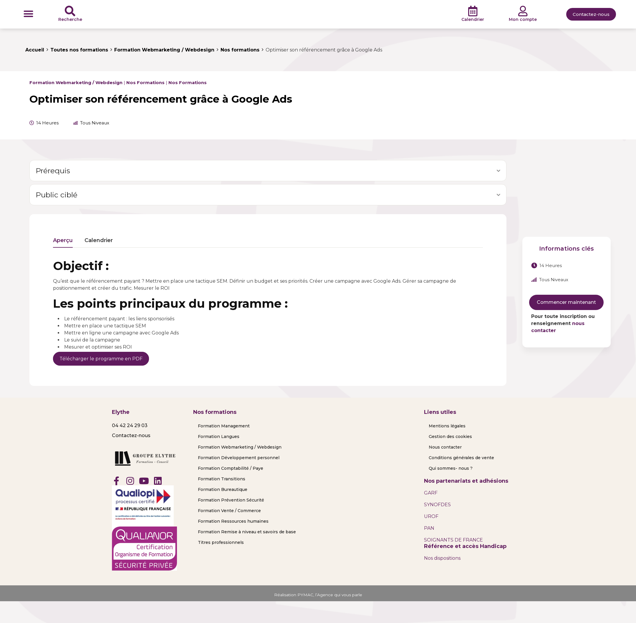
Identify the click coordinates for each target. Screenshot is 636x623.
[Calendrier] (473, 11)
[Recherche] (70, 11)
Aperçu (63, 241)
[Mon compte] (523, 11)
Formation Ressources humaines (233, 521)
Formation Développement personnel (238, 457)
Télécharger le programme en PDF (101, 359)
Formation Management (224, 426)
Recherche (70, 19)
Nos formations (145, 82)
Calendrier (472, 19)
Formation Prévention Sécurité (231, 500)
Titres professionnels (221, 542)
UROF (431, 516)
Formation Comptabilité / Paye (230, 468)
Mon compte (523, 19)
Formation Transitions (221, 479)
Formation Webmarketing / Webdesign (75, 82)
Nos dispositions (442, 558)
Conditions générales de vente (461, 457)
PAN (429, 528)
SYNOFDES (437, 504)
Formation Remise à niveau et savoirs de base (247, 531)
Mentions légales (447, 426)
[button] (28, 13)
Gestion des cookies (450, 436)
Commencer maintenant (566, 302)
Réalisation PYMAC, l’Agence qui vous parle (318, 594)
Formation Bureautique (222, 489)
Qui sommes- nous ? (451, 468)
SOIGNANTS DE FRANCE (453, 540)
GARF (431, 493)
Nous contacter (445, 447)
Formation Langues (218, 436)
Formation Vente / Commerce (229, 510)
